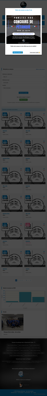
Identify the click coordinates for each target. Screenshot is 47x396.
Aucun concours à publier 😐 (35, 52)
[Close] (40, 9)
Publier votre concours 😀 (17, 52)
